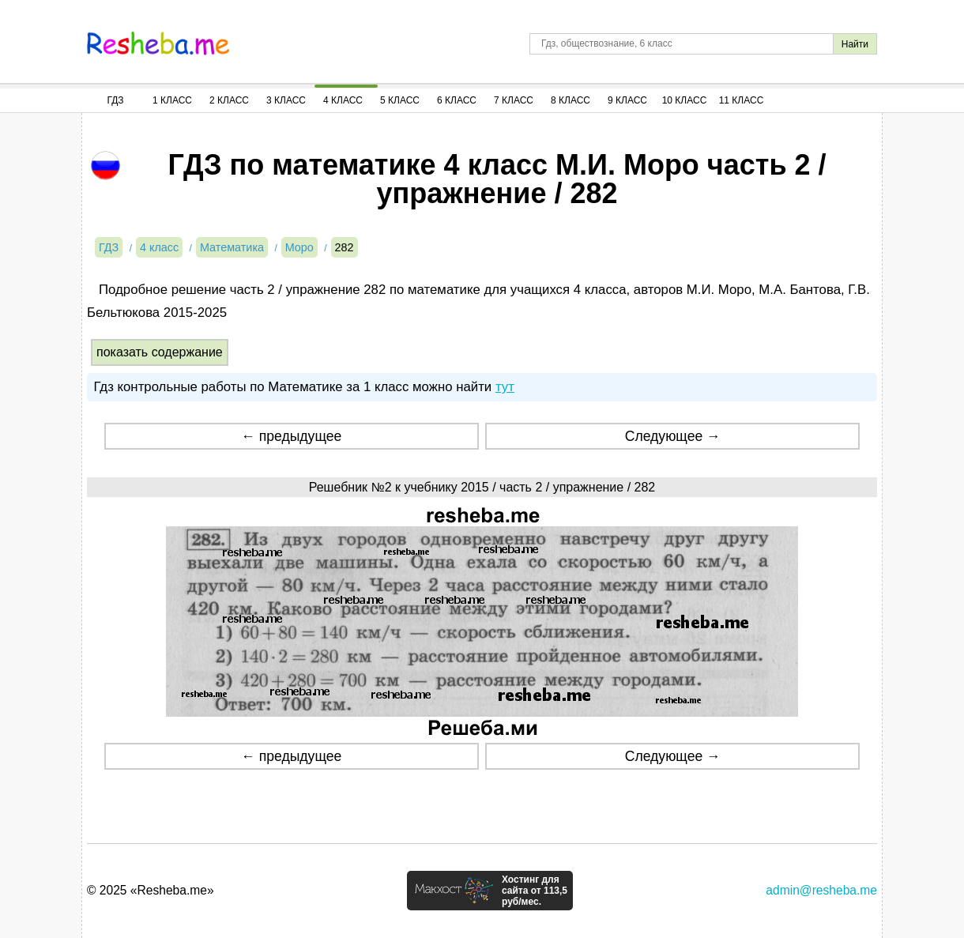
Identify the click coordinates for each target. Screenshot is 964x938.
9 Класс (627, 100)
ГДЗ (115, 100)
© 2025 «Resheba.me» (150, 890)
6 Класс (456, 100)
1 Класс (172, 100)
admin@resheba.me (821, 890)
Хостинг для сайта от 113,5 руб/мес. (534, 890)
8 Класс (570, 100)
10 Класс (684, 100)
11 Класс (741, 100)
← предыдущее (291, 436)
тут (504, 386)
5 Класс (400, 100)
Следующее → (673, 436)
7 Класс (513, 100)
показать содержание (159, 352)
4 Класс (343, 100)
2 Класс (229, 100)
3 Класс (286, 100)
